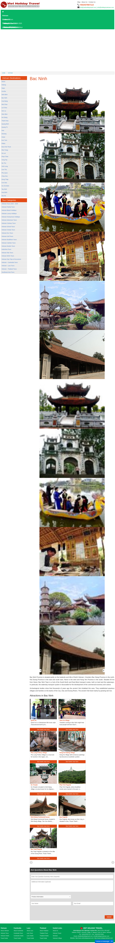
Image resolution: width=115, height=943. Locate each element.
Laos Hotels (7, 39)
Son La (4, 111)
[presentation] (45, 911)
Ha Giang (4, 117)
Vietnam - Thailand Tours (9, 269)
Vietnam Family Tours (8, 207)
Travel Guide (4, 938)
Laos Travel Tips (10, 58)
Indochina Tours (6, 249)
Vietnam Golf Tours (7, 236)
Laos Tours (7, 31)
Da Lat (4, 153)
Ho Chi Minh (5, 186)
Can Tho (4, 169)
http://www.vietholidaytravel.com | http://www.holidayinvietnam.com (94, 938)
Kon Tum (4, 140)
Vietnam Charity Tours (8, 230)
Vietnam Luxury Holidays (9, 213)
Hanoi (3, 81)
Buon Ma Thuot (6, 147)
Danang (4, 133)
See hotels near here (43, 729)
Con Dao (4, 182)
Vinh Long (5, 166)
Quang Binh (5, 124)
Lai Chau (4, 107)
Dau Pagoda (63, 817)
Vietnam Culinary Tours (9, 223)
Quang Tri (5, 127)
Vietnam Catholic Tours (9, 243)
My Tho (4, 163)
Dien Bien (5, 114)
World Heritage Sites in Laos (14, 66)
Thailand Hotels (44, 935)
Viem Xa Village (64, 720)
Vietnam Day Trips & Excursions (11, 259)
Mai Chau (4, 104)
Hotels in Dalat (9, 74)
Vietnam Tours (5, 933)
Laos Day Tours (8, 35)
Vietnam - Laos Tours (8, 265)
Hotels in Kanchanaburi (12, 70)
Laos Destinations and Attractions (15, 51)
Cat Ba (4, 91)
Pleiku (3, 143)
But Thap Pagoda (36, 849)
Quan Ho (33, 720)
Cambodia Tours (18, 933)
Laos (4, 27)
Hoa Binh (4, 192)
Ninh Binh (5, 94)
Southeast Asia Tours (8, 272)
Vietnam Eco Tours (7, 233)
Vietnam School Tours (8, 226)
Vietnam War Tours (7, 252)
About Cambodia (18, 930)
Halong (4, 85)
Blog (78, 2)
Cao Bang (5, 101)
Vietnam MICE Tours (8, 256)
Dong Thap (5, 179)
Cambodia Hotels (18, 935)
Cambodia (6, 19)
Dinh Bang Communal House (40, 817)
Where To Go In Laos (11, 54)
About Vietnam (5, 930)
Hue (3, 130)
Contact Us (92, 2)
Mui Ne (4, 196)
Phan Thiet (5, 156)
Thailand (5, 23)
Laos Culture (8, 62)
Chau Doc (5, 176)
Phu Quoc (5, 173)
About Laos (30, 930)
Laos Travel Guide (9, 43)
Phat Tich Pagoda (65, 785)
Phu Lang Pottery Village (39, 752)
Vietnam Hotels (5, 935)
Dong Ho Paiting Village (67, 752)
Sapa (3, 88)
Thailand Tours (44, 933)
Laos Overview (9, 47)
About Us (84, 2)
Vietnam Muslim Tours (8, 246)
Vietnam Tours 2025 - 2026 (10, 204)
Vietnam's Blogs (57, 938)
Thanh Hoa (5, 121)
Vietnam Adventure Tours (9, 220)
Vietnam (5, 15)
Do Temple (34, 785)
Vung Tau (4, 160)
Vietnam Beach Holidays (9, 210)
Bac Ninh (4, 98)
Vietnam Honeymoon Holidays (11, 217)
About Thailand (44, 930)
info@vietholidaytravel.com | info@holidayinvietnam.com (97, 7)
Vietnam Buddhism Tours (9, 239)
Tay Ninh (4, 189)
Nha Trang (5, 150)
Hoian (3, 137)
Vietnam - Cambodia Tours (10, 262)
